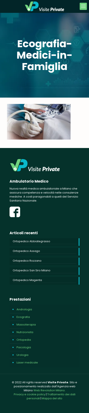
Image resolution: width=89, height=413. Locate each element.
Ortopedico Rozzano (27, 261)
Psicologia (24, 347)
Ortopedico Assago (26, 251)
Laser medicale (27, 363)
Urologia (22, 355)
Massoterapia (26, 325)
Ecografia (23, 317)
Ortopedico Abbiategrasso (31, 241)
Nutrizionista (25, 332)
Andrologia (24, 309)
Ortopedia (24, 340)
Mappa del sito (52, 398)
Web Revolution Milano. (49, 390)
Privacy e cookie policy (29, 394)
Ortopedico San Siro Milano (31, 270)
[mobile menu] (83, 6)
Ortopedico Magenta (27, 280)
